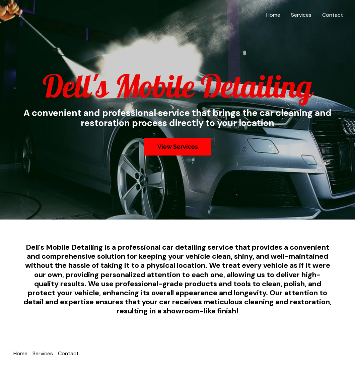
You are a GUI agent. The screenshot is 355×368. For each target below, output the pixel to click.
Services (301, 14)
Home (273, 14)
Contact (332, 14)
